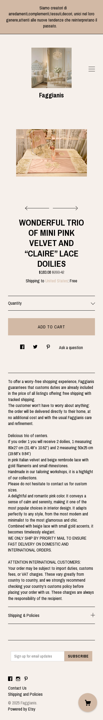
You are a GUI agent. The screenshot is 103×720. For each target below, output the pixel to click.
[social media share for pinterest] (48, 345)
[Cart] (87, 702)
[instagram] (18, 679)
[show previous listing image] (38, 206)
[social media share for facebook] (22, 345)
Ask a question (71, 347)
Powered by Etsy (21, 709)
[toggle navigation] (92, 69)
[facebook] (10, 679)
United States (56, 281)
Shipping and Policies (25, 694)
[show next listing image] (64, 206)
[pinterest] (26, 679)
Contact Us (17, 688)
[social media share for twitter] (35, 345)
